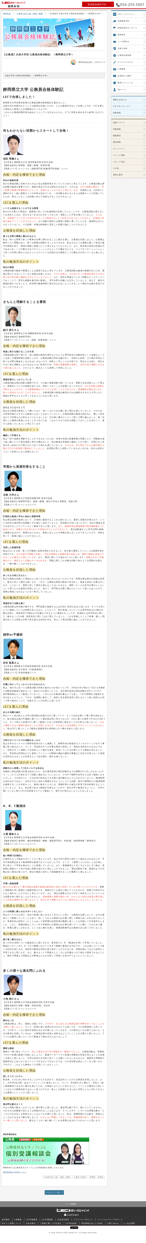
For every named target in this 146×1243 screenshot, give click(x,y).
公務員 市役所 (80, 1177)
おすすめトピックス (122, 106)
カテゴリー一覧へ (53, 1192)
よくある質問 (129, 1223)
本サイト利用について (11, 1223)
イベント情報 (119, 155)
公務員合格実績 (124, 55)
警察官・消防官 (97, 1177)
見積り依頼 (122, 48)
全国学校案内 (73, 1215)
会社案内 (6, 1219)
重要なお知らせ (120, 99)
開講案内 (117, 135)
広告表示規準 (63, 1219)
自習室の (124, 75)
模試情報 (117, 142)
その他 (116, 168)
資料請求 (121, 34)
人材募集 (121, 69)
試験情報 (117, 129)
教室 (125, 82)
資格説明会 (127, 27)
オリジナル (125, 62)
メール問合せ (123, 41)
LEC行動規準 (47, 1219)
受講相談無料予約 (97, 4)
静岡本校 (7, 13)
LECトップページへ (126, 14)
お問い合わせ (113, 1223)
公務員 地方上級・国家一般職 (30, 13)
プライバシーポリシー (83, 1219)
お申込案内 (31, 1223)
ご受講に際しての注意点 (50, 1223)
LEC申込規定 (71, 1223)
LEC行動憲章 (31, 1219)
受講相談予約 (123, 21)
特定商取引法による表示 (92, 1223)
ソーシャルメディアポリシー (110, 1219)
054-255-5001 (130, 4)
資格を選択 (118, 174)
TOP (73, 1204)
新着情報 (117, 112)
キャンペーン (119, 148)
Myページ (122, 89)
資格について (119, 122)
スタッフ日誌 (119, 161)
